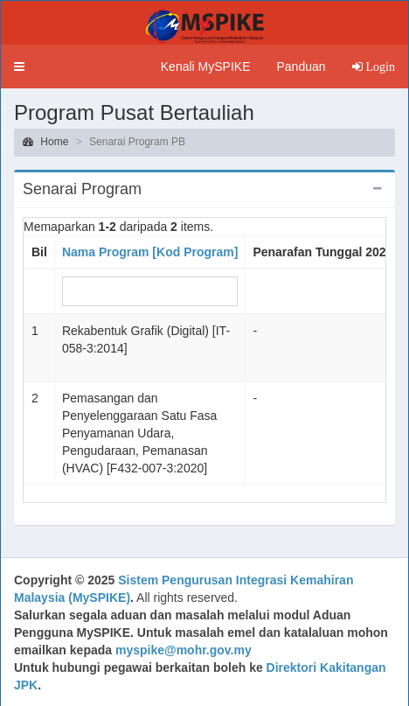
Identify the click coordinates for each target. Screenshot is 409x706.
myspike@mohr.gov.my (183, 650)
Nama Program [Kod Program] (150, 252)
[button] (19, 66)
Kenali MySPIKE (206, 66)
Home (45, 142)
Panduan (300, 66)
